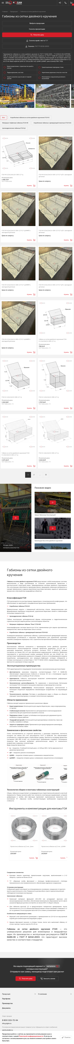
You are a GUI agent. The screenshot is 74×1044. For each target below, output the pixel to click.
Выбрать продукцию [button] (37, 23)
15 (46, 475)
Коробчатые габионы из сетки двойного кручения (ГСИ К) (29, 117)
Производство (7, 1003)
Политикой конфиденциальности (31, 1036)
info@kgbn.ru (6, 1023)
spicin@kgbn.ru (7, 1030)
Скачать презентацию (37, 29)
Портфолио (6, 999)
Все (3, 117)
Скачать (37, 46)
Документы (6, 1008)
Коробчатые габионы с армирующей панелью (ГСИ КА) (52, 123)
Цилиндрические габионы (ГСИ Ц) (13, 128)
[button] (37, 34)
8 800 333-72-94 (10, 1020)
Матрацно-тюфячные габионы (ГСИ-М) (15, 123)
